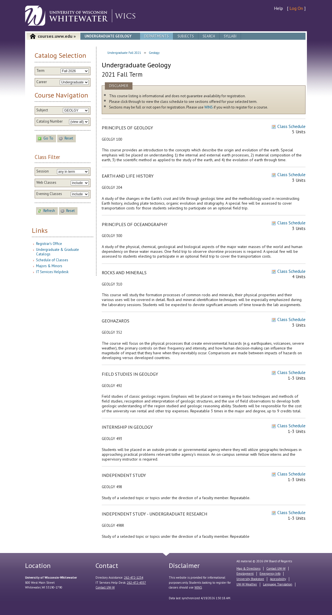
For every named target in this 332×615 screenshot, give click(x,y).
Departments (156, 36)
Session (42, 171)
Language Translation (277, 584)
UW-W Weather (246, 584)
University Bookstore (250, 579)
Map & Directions (248, 568)
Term (40, 70)
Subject (42, 110)
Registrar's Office (49, 243)
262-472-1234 (133, 577)
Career (41, 82)
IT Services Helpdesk (52, 271)
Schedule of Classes (52, 260)
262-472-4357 (136, 583)
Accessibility (278, 579)
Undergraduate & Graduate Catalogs (57, 251)
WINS (208, 107)
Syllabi (230, 36)
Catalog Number (49, 121)
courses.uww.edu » (57, 36)
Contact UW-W (105, 587)
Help (278, 8)
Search (209, 36)
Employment (245, 574)
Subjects (186, 36)
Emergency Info (270, 574)
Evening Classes (49, 194)
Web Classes (46, 182)
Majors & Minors (49, 266)
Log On (296, 8)
